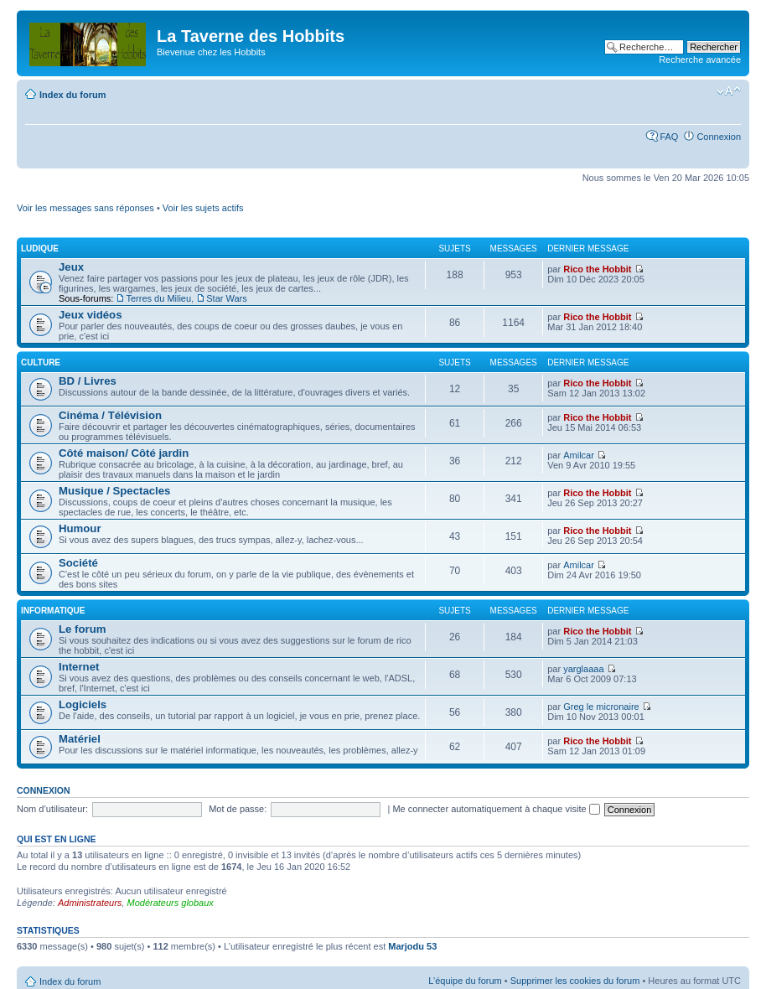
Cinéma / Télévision (110, 415)
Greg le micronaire (601, 707)
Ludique (40, 248)
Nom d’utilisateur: (52, 809)
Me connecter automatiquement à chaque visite (495, 809)
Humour (80, 528)
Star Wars (226, 298)
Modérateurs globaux (170, 903)
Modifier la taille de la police (729, 91)
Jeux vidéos (90, 314)
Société (78, 563)
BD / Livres (87, 381)
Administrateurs (90, 903)
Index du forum (72, 95)
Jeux (71, 267)
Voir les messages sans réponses (85, 208)
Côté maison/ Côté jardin (124, 453)
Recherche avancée (700, 59)
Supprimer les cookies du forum (575, 981)
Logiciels (82, 704)
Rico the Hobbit (597, 269)
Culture (40, 362)
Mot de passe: (238, 809)
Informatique (53, 610)
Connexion (718, 137)
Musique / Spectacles (114, 490)
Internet (79, 666)
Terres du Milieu (158, 298)
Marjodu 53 (412, 946)
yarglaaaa (583, 669)
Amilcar (578, 455)
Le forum (82, 629)
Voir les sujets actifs (203, 208)
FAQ (669, 137)
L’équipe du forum (464, 981)
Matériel (80, 739)
